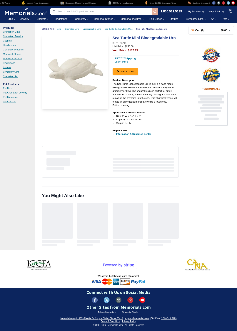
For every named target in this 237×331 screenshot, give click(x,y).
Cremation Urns (11, 31)
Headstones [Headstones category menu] (62, 18)
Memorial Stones (12, 54)
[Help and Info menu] (217, 11)
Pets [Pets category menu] (226, 18)
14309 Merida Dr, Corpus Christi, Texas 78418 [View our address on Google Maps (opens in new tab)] (100, 318)
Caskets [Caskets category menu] (43, 18)
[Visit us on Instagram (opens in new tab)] (218, 3)
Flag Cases (9, 63)
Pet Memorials (10, 97)
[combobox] (101, 11)
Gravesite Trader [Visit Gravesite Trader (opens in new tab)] (130, 312)
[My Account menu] (196, 11)
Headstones (9, 45)
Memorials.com (68, 318)
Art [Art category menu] (214, 18)
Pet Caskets (9, 101)
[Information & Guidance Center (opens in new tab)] (133, 134)
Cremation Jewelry (13, 36)
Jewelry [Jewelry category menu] (26, 18)
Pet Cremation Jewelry (15, 92)
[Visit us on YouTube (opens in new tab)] (233, 3)
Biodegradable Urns (92, 29)
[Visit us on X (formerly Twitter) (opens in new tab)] (107, 300)
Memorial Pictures (12, 58)
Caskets (7, 40)
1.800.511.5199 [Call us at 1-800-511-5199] (171, 11)
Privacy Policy (129, 321)
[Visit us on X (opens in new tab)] (228, 3)
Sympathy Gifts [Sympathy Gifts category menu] (196, 18)
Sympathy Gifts (11, 71)
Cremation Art (10, 76)
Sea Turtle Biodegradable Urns (118, 29)
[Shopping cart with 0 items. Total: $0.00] (211, 30)
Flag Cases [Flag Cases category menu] (157, 18)
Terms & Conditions (110, 321)
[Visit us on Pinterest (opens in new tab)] (223, 3)
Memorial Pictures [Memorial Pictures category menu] (132, 18)
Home (58, 29)
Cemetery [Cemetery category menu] (82, 18)
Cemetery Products (13, 49)
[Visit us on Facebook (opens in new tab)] (214, 3)
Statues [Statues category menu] (175, 18)
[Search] (155, 11)
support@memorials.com (137, 318)
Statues (7, 67)
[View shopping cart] (230, 11)
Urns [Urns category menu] (11, 18)
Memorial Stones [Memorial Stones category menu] (105, 18)
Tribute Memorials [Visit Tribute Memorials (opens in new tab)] (107, 312)
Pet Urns (7, 88)
